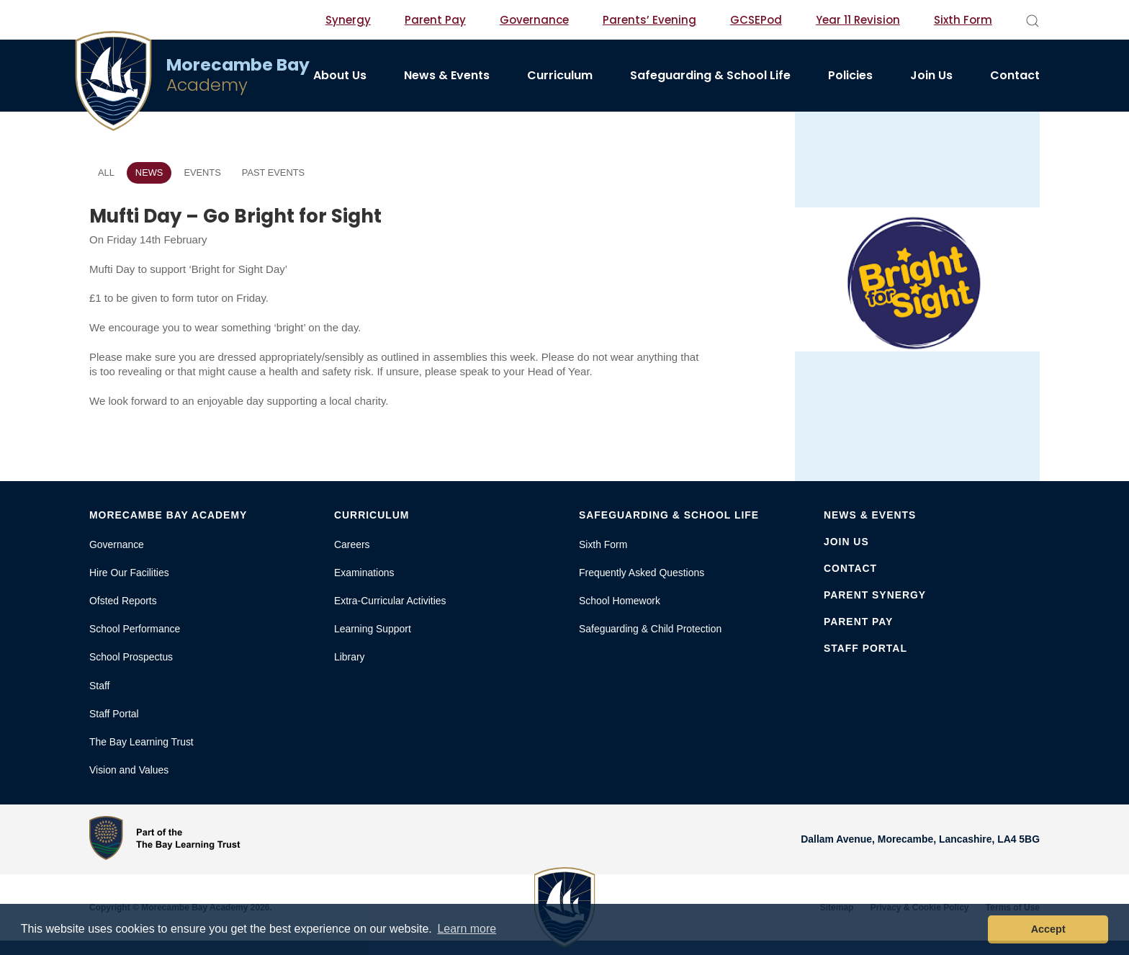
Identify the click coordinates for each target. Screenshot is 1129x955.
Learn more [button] (466, 929)
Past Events (273, 172)
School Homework (619, 600)
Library (349, 657)
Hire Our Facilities (129, 572)
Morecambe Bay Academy (168, 515)
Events (202, 172)
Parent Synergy (875, 595)
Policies (850, 75)
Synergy (348, 19)
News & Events (447, 75)
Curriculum (560, 75)
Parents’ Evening (649, 19)
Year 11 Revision (858, 19)
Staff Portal (114, 713)
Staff (99, 685)
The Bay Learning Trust (141, 742)
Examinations (364, 572)
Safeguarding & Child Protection (650, 629)
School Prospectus (131, 657)
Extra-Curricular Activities (390, 600)
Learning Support (372, 629)
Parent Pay (435, 19)
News (149, 172)
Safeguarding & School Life (710, 75)
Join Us (931, 75)
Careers (352, 544)
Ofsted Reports (123, 600)
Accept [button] (1048, 929)
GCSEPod (756, 19)
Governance (534, 19)
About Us (339, 75)
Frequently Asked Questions (641, 572)
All (106, 172)
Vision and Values (128, 770)
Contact (1015, 75)
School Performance (134, 629)
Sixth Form (963, 19)
